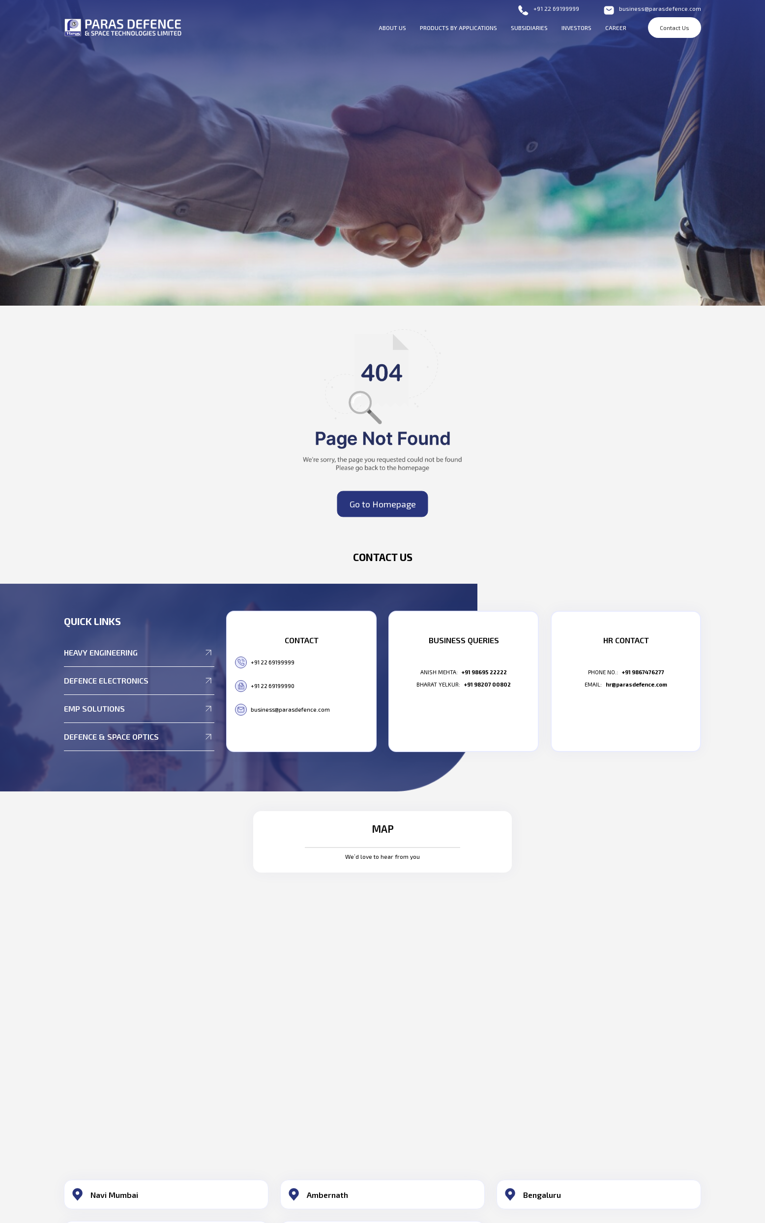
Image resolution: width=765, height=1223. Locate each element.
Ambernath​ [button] (327, 1194)
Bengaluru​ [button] (542, 1194)
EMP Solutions (139, 709)
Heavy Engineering (139, 653)
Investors (576, 27)
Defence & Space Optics (139, 737)
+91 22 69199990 (264, 686)
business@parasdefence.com (652, 10)
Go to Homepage (383, 503)
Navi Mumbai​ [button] (114, 1194)
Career (615, 27)
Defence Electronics (139, 681)
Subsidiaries (529, 27)
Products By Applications (458, 27)
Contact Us (674, 27)
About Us (392, 27)
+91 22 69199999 (548, 10)
